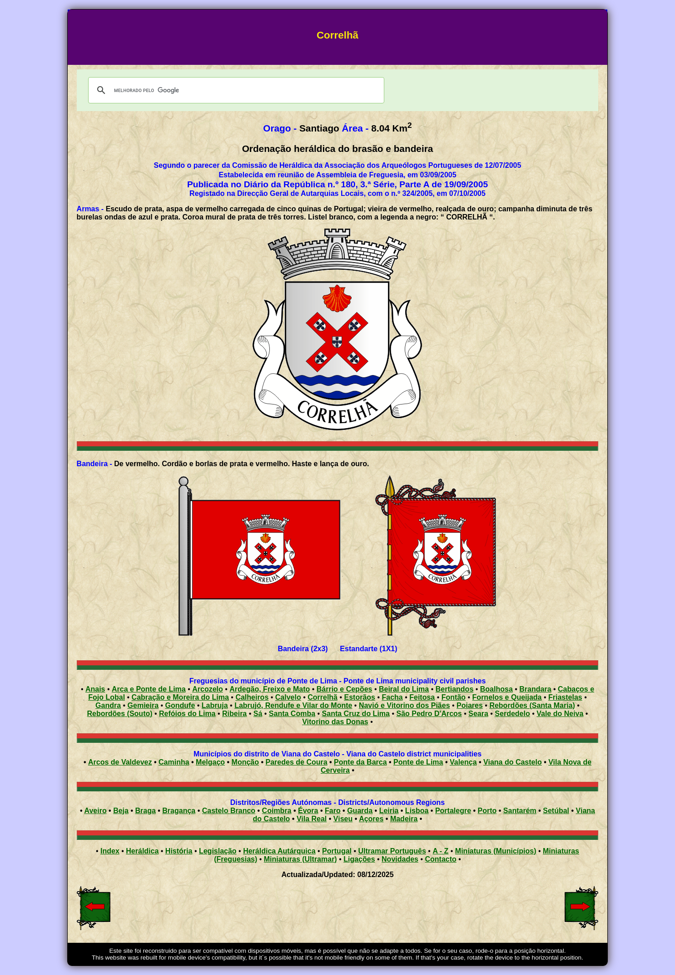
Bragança (178, 810)
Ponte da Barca (360, 762)
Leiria (389, 810)
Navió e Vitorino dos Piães (404, 705)
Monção (245, 762)
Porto (487, 810)
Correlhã (323, 697)
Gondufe (180, 705)
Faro (333, 810)
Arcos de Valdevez (120, 762)
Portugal (337, 851)
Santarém (519, 810)
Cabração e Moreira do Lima (180, 697)
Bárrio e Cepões (344, 689)
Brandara (535, 689)
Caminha (174, 762)
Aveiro (95, 810)
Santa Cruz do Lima (356, 713)
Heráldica (142, 851)
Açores (371, 819)
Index (109, 851)
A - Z (440, 851)
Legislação (218, 851)
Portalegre (453, 810)
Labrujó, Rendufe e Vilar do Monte (293, 705)
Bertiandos (455, 689)
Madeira (403, 819)
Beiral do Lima (404, 689)
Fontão (454, 697)
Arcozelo (207, 689)
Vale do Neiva (559, 713)
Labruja (215, 705)
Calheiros (251, 697)
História (179, 851)
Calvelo (288, 697)
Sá (258, 713)
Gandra (108, 705)
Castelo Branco (228, 810)
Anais (95, 689)
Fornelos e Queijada (507, 697)
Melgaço (210, 762)
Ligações (359, 859)
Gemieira (143, 705)
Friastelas (565, 697)
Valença (463, 762)
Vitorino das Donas (335, 722)
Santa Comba (292, 713)
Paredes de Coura (297, 762)
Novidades (400, 859)
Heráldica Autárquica (279, 851)
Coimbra (277, 810)
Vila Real (312, 819)
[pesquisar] (235, 90)
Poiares (470, 705)
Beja (121, 810)
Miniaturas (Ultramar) (300, 859)
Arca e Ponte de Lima (149, 689)
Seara (478, 713)
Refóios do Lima (187, 713)
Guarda (359, 810)
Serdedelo (512, 713)
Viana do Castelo (512, 762)
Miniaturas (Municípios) (495, 851)
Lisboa (417, 810)
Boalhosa (496, 689)
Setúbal (556, 810)
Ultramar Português (392, 851)
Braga (145, 810)
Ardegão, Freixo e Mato (269, 689)
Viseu (342, 819)
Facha (392, 697)
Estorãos (359, 697)
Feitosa (422, 697)
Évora (308, 810)
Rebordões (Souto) (120, 713)
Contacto (440, 859)
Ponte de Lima (418, 762)
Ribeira (234, 713)
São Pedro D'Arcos (429, 713)
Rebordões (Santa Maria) (532, 705)
